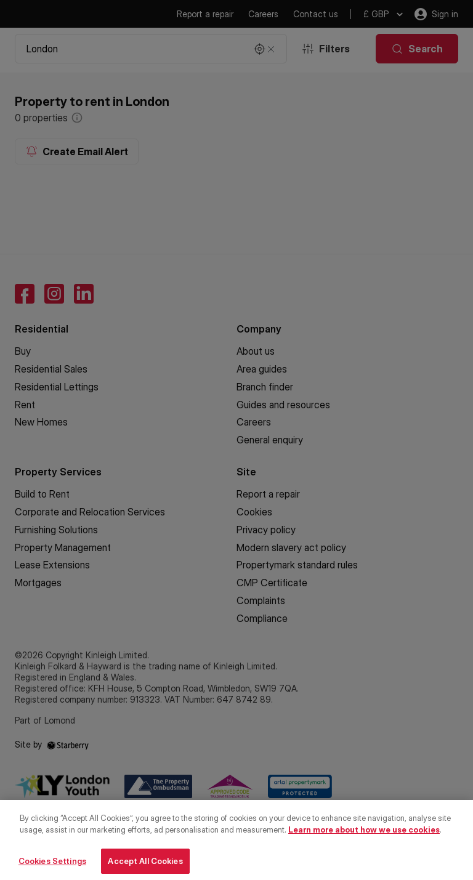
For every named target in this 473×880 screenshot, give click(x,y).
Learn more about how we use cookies (364, 837)
